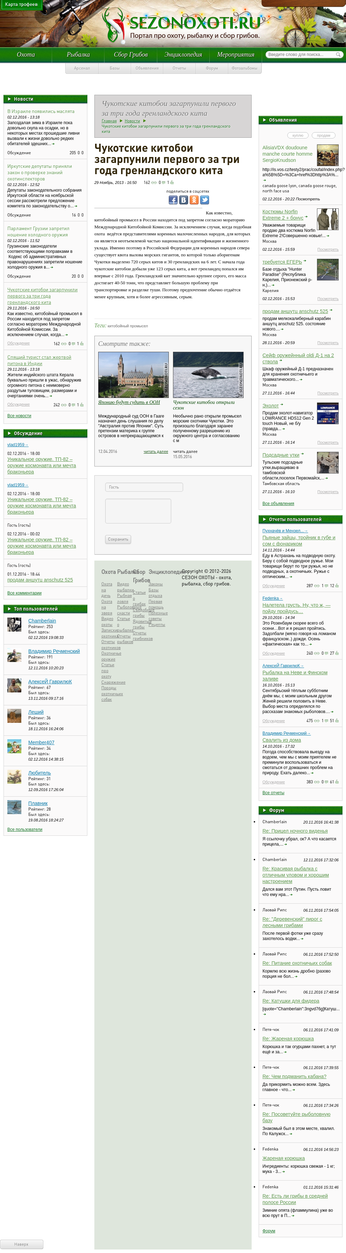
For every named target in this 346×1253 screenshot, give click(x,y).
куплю (298, 135)
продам (323, 135)
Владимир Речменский (54, 651)
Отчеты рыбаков (124, 639)
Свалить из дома (281, 740)
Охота (26, 54)
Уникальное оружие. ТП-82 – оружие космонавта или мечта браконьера (41, 465)
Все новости (19, 415)
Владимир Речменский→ (286, 733)
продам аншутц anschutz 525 (40, 580)
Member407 (41, 742)
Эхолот (270, 405)
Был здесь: (39, 631)
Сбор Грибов (131, 54)
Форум (212, 68)
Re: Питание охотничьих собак (297, 963)
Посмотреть (328, 249)
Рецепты (156, 624)
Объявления (147, 68)
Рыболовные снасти (124, 609)
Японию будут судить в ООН (129, 402)
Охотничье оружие (108, 656)
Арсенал (82, 68)
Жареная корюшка (283, 1158)
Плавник (38, 803)
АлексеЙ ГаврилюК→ (283, 665)
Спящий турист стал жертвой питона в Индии (39, 360)
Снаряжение (108, 682)
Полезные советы (156, 615)
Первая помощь (156, 604)
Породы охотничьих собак (108, 693)
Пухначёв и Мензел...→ (285, 530)
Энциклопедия (183, 54)
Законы (156, 583)
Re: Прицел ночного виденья (295, 831)
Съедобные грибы (140, 612)
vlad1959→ (18, 444)
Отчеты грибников (140, 635)
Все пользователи (24, 829)
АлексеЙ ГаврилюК (50, 681)
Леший (36, 712)
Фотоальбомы (245, 68)
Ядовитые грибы (140, 624)
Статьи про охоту (107, 670)
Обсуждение (18, 343)
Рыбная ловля (124, 598)
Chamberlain (42, 621)
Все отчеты (273, 792)
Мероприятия (235, 54)
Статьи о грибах (139, 598)
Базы (115, 68)
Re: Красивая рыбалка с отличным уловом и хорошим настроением (295, 875)
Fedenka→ (272, 598)
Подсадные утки (281, 455)
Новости (23, 98)
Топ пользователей (36, 608)
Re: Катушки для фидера (290, 1001)
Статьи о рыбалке (124, 624)
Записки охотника (108, 633)
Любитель (39, 773)
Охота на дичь (106, 589)
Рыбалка (78, 54)
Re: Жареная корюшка (288, 1038)
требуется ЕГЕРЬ (282, 262)
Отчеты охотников (108, 644)
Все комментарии (24, 593)
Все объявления (278, 503)
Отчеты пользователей (295, 519)
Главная (109, 120)
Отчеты (179, 68)
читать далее (156, 451)
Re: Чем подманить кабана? (294, 1076)
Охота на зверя (106, 607)
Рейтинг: (37, 626)
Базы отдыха (155, 592)
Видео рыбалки (124, 586)
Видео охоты (107, 621)
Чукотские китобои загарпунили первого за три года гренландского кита (42, 295)
